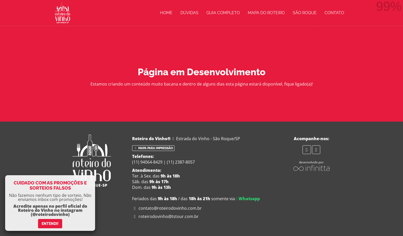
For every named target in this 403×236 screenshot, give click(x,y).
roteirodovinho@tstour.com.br (165, 216)
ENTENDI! (50, 224)
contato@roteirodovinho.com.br (167, 208)
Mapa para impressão (153, 148)
